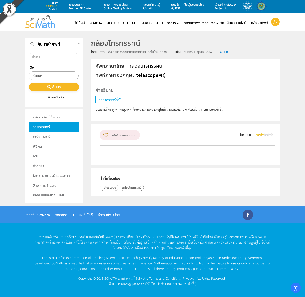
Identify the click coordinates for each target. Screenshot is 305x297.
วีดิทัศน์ (79, 22)
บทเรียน (129, 22)
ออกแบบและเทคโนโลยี (48, 195)
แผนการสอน (149, 22)
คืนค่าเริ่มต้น (54, 97)
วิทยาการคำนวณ (44, 185)
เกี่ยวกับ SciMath (37, 214)
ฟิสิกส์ (37, 146)
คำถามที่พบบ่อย (109, 214)
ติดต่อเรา (61, 214)
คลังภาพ (96, 22)
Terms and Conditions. (165, 278)
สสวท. (248, 6)
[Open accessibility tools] (296, 288)
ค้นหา (54, 87)
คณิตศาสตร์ (41, 136)
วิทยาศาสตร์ (41, 126)
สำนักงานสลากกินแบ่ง (262, 6)
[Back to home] (40, 21)
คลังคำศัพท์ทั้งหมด (46, 117)
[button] (275, 21)
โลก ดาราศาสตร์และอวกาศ (51, 175)
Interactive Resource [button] (199, 22)
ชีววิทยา (38, 165)
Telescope (109, 187)
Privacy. (188, 278)
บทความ (113, 22)
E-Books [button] (169, 22)
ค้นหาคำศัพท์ (48, 44)
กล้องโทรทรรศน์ (131, 187)
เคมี (35, 156)
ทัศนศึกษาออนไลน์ (233, 22)
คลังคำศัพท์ (259, 22)
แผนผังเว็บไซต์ (82, 214)
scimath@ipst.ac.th (131, 283)
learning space (52, 6)
